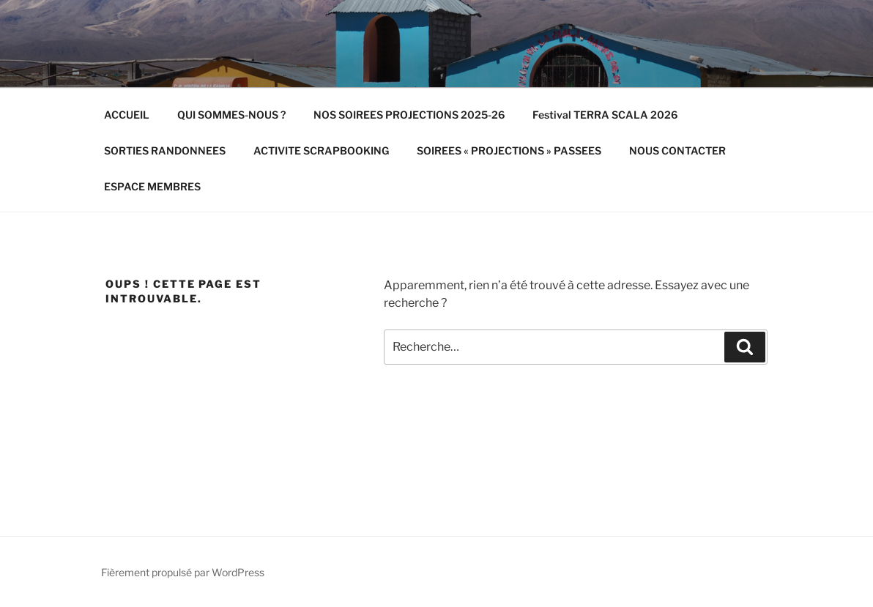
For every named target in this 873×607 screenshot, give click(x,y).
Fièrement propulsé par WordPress (182, 572)
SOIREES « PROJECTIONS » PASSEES (509, 150)
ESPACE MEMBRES (152, 186)
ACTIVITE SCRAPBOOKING (321, 150)
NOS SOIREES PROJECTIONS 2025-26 (409, 114)
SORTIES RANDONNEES (165, 150)
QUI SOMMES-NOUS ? (231, 114)
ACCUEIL (126, 114)
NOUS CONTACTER (677, 150)
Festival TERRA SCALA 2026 (604, 114)
